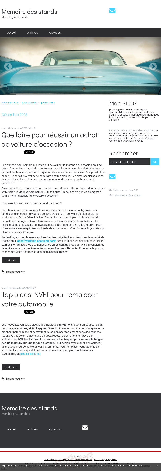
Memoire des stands (29, 11)
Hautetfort (88, 456)
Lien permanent (13, 271)
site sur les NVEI (30, 353)
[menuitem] (12, 32)
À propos (55, 32)
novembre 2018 (10, 102)
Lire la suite (11, 260)
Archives (32, 32)
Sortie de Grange (144, 138)
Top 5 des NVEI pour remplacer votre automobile (50, 298)
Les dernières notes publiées (80, 459)
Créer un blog (74, 456)
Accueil (11, 32)
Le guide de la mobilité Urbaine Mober (132, 130)
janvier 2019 (48, 102)
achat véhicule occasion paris (36, 240)
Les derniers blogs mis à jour (56, 459)
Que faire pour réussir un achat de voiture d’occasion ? (50, 139)
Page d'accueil (29, 102)
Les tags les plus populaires (105, 459)
